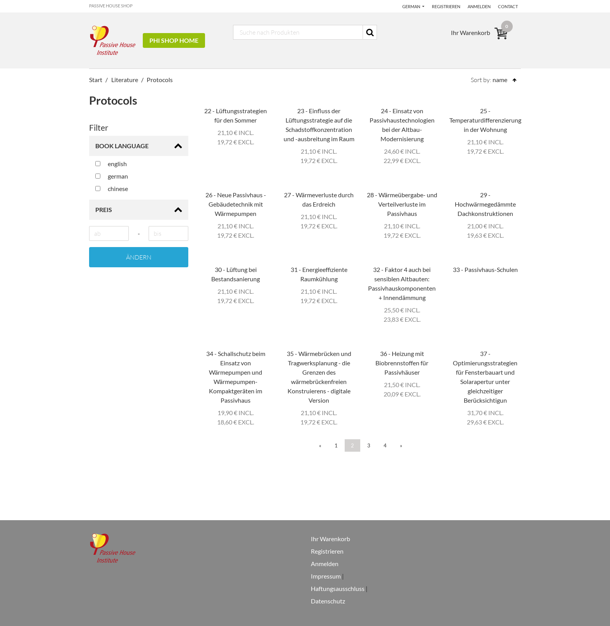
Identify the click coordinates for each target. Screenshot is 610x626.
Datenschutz (328, 601)
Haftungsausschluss (338, 588)
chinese (111, 188)
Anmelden (479, 6)
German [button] (411, 6)
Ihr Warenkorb (330, 538)
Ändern (138, 257)
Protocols (160, 79)
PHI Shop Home (173, 40)
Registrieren (446, 6)
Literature (124, 79)
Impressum (326, 576)
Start (95, 79)
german (111, 176)
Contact (508, 6)
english (111, 163)
